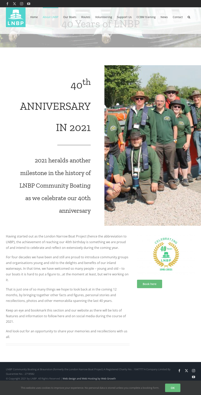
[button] (189, 16)
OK (173, 388)
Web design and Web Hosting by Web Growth (89, 378)
